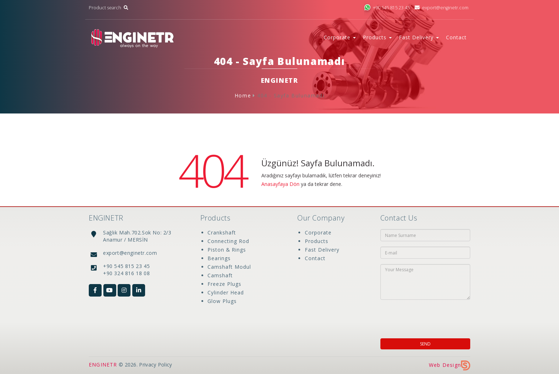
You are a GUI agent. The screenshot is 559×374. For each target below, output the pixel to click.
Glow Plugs (222, 301)
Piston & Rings (226, 249)
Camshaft (220, 275)
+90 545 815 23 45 (387, 8)
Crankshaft (221, 232)
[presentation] (426, 317)
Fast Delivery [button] (419, 37)
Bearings (219, 258)
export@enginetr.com (441, 8)
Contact (456, 37)
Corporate (317, 232)
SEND (425, 344)
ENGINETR (103, 364)
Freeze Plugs (224, 283)
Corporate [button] (340, 37)
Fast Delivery (321, 249)
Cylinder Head (225, 292)
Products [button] (377, 37)
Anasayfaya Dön (280, 184)
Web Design (449, 365)
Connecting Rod (228, 241)
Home (243, 95)
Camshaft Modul (229, 266)
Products (316, 241)
